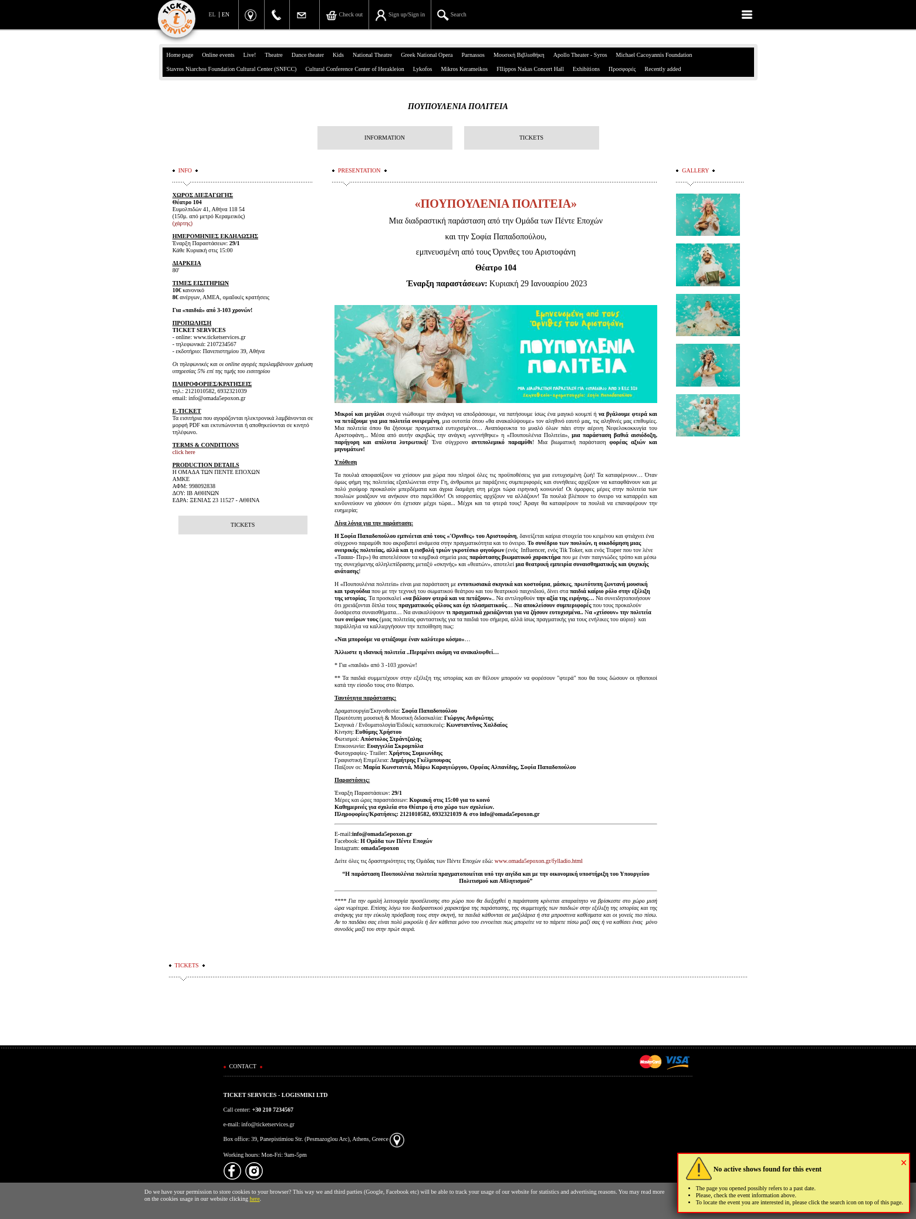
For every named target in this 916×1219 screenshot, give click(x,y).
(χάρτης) (182, 223)
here (254, 1199)
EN (225, 14)
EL (212, 14)
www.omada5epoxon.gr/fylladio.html (539, 861)
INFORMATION (384, 137)
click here (184, 452)
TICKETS (531, 137)
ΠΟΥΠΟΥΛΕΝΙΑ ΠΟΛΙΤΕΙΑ (458, 106)
